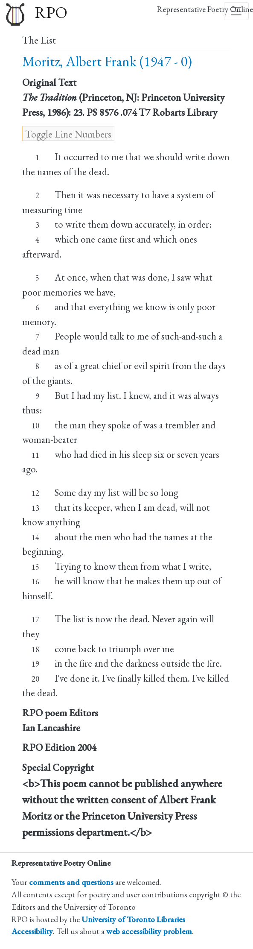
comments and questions (71, 882)
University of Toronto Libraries (133, 919)
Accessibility (32, 931)
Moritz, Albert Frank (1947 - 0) (107, 61)
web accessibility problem (149, 931)
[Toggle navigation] (236, 11)
